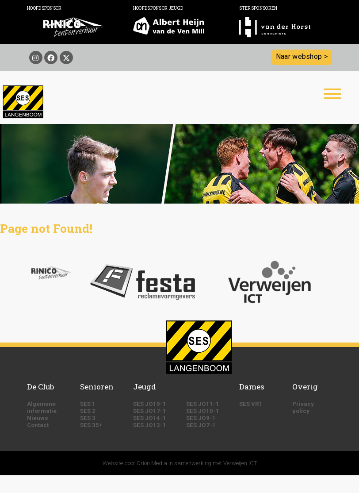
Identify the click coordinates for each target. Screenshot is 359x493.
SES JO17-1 (149, 411)
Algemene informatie (42, 407)
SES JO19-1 (149, 404)
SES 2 (87, 411)
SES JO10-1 (202, 411)
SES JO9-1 (201, 418)
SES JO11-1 (202, 404)
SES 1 (87, 404)
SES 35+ (91, 425)
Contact (38, 425)
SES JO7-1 (201, 425)
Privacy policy (303, 407)
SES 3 (87, 418)
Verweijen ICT (240, 463)
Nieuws (37, 418)
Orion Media (152, 463)
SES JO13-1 (149, 425)
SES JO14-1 (149, 418)
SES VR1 (251, 404)
